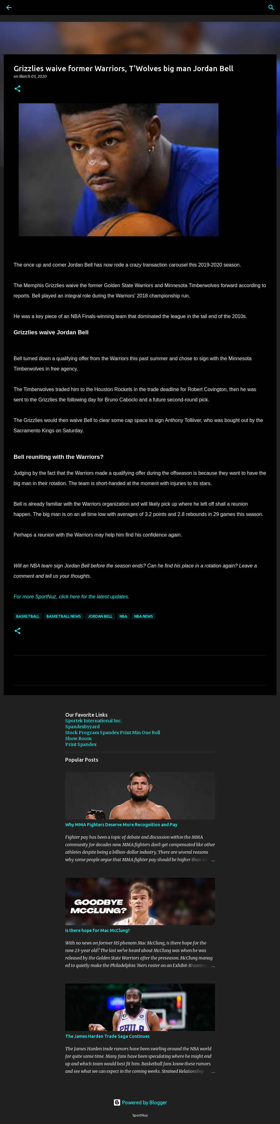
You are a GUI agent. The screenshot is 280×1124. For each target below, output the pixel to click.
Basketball (27, 616)
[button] (17, 89)
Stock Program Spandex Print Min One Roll (112, 732)
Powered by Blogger (140, 1102)
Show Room (78, 738)
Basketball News (64, 616)
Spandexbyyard (82, 726)
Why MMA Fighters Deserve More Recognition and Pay (121, 824)
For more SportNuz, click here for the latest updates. (72, 596)
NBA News (143, 616)
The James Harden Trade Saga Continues (107, 1036)
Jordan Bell (100, 616)
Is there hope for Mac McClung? (97, 930)
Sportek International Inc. (93, 721)
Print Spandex (80, 744)
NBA (123, 616)
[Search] (26, 7)
